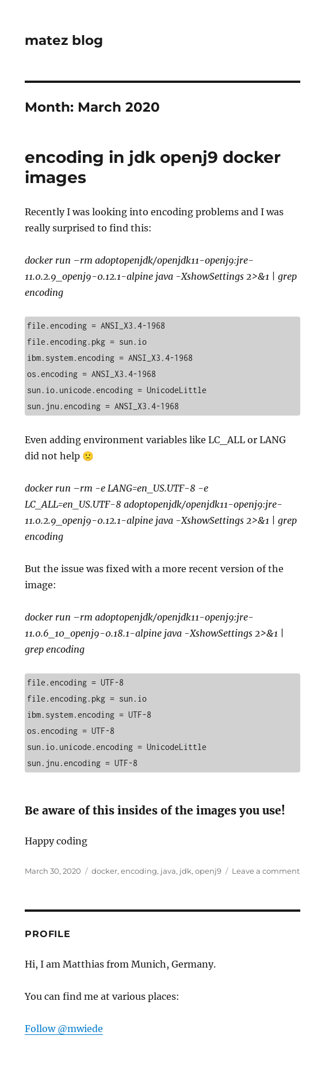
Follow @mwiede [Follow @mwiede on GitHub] (64, 1028)
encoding (139, 870)
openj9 (208, 870)
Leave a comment (266, 870)
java (168, 870)
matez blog (64, 40)
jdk (185, 870)
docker (104, 870)
